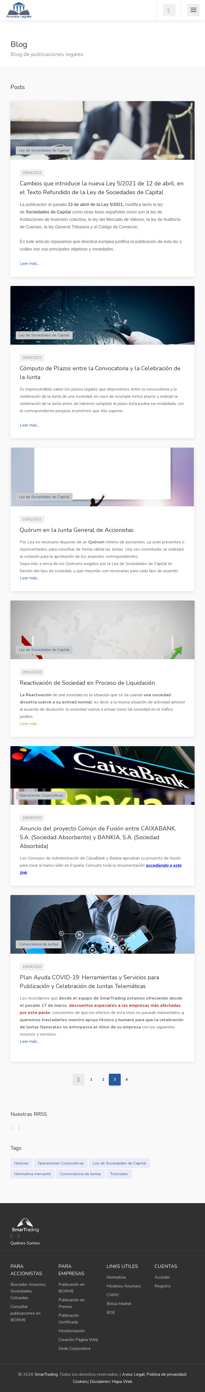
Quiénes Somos (25, 1243)
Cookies (80, 1382)
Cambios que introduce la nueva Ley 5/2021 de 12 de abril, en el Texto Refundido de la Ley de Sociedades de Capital (102, 188)
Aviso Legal (133, 1374)
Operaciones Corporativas (41, 795)
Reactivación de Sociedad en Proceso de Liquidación (87, 683)
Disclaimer (99, 1382)
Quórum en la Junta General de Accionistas (76, 530)
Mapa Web (122, 1382)
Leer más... (30, 264)
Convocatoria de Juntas (38, 944)
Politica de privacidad (166, 1374)
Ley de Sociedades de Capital (44, 150)
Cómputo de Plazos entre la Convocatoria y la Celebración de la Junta (100, 372)
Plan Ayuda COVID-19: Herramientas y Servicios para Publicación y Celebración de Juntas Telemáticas (89, 981)
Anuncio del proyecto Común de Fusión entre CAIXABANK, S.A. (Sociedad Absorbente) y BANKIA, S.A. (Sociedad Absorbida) (98, 837)
